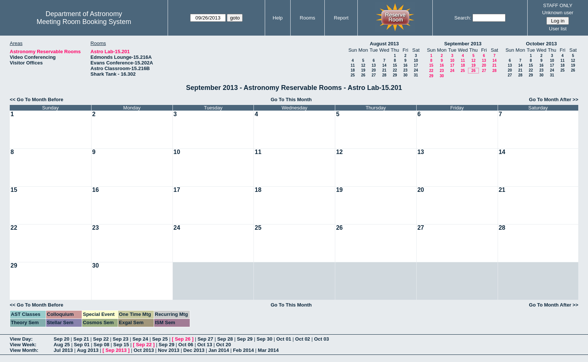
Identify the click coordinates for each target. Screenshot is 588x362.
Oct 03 (321, 339)
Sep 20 (61, 339)
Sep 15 (121, 344)
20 (374, 70)
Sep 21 (81, 339)
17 (416, 65)
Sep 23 (121, 339)
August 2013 (384, 43)
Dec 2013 (193, 350)
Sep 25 (160, 339)
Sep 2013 (115, 350)
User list (558, 28)
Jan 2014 (218, 350)
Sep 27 (205, 339)
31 (416, 75)
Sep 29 (245, 339)
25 (353, 75)
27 (374, 75)
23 (405, 70)
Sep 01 (82, 344)
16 (405, 65)
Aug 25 (62, 344)
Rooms (307, 18)
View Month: (24, 350)
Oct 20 (223, 344)
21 (384, 70)
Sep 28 (225, 339)
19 (363, 70)
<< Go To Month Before (36, 99)
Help (278, 18)
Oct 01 (283, 339)
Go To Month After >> (553, 99)
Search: (462, 18)
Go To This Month (291, 99)
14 (384, 65)
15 (395, 65)
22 (395, 70)
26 (363, 75)
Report (341, 18)
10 (416, 60)
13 (374, 65)
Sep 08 (101, 344)
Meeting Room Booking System (84, 21)
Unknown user (557, 12)
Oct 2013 (144, 350)
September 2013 (463, 43)
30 (405, 75)
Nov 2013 (168, 350)
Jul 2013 (63, 350)
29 (395, 75)
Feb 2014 (243, 350)
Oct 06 (186, 344)
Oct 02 (302, 339)
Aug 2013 (88, 350)
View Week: (23, 344)
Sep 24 (140, 339)
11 (353, 65)
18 (353, 70)
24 (416, 70)
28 (384, 75)
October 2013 (541, 43)
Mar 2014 (268, 350)
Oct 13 (204, 344)
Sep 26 (182, 339)
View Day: (21, 339)
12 (363, 65)
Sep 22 (101, 339)
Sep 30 (264, 339)
